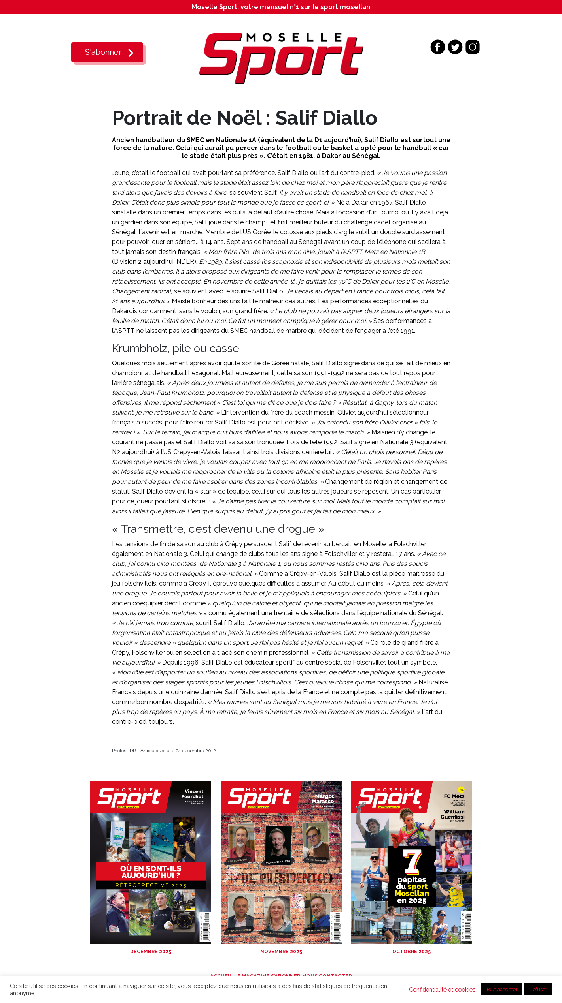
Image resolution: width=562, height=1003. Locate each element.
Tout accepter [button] (502, 989)
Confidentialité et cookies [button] (442, 989)
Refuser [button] (538, 989)
